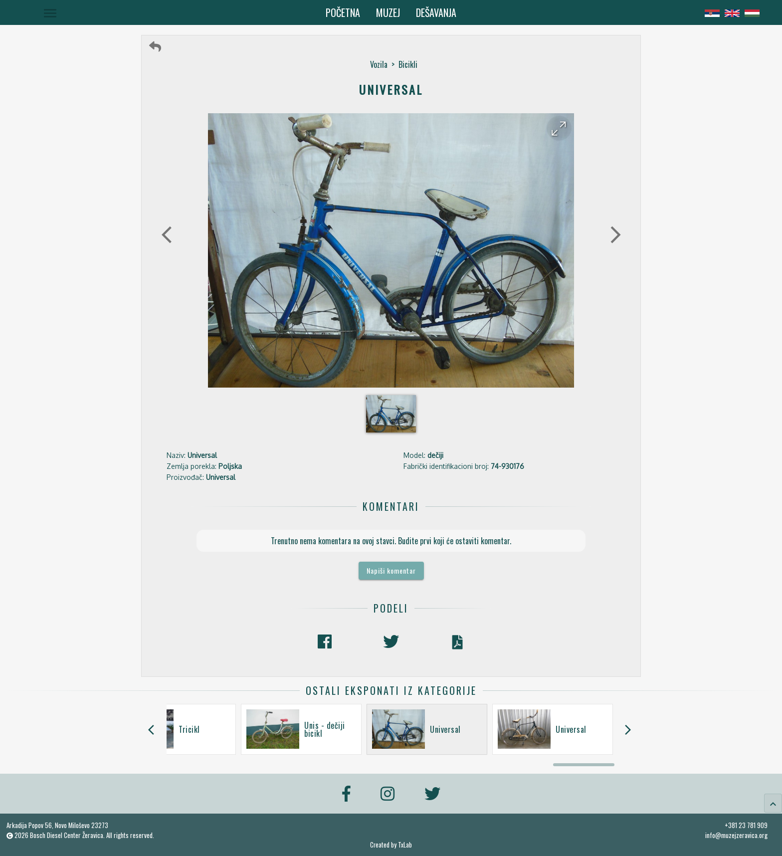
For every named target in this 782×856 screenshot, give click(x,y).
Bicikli (407, 64)
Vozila (379, 64)
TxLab (405, 845)
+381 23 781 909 (746, 825)
